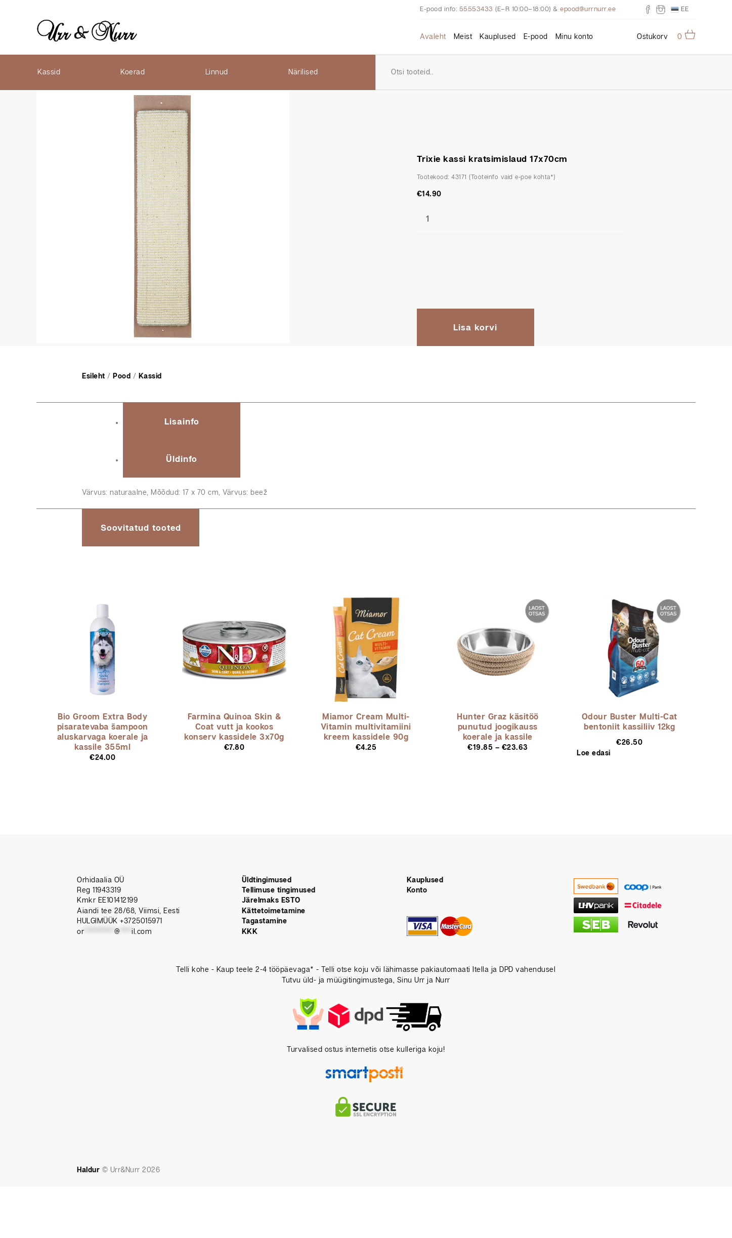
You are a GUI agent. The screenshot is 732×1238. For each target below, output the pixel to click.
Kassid (48, 72)
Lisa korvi (475, 327)
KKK (250, 931)
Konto (417, 890)
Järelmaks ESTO (271, 900)
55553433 (476, 9)
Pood (122, 376)
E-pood (536, 36)
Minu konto (574, 36)
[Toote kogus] (427, 219)
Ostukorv (652, 36)
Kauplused (498, 36)
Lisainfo (181, 421)
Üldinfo (181, 459)
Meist (463, 36)
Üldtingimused (267, 880)
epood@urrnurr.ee (588, 9)
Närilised (303, 72)
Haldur (88, 1170)
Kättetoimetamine (274, 911)
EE (680, 10)
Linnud (216, 72)
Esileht (93, 376)
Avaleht (433, 36)
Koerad (132, 72)
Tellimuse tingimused (279, 890)
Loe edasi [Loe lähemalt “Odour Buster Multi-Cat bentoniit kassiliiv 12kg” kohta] (594, 753)
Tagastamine (264, 921)
